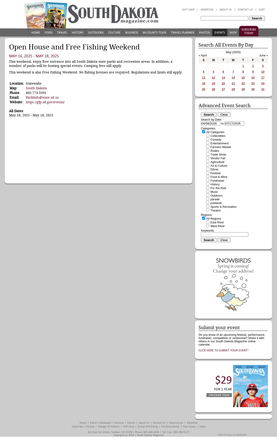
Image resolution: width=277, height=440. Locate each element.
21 (233, 83)
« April (203, 55)
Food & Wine (218, 177)
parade (215, 199)
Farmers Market (220, 147)
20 (223, 83)
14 (233, 77)
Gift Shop (188, 9)
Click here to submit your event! (224, 350)
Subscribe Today (248, 31)
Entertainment (219, 143)
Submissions (176, 422)
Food (48, 32)
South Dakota (36, 88)
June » (263, 55)
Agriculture (217, 162)
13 (223, 77)
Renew (90, 426)
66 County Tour (154, 32)
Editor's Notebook (100, 422)
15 (243, 77)
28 (233, 89)
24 (262, 83)
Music (214, 192)
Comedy (215, 139)
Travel (62, 32)
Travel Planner (182, 32)
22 (243, 83)
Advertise (207, 9)
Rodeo (214, 150)
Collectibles (217, 136)
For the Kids (218, 188)
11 (203, 77)
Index (202, 426)
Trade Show (218, 154)
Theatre (215, 210)
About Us (226, 9)
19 (213, 83)
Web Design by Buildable (232, 434)
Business (131, 32)
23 (253, 83)
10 (262, 71)
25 (203, 89)
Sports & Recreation (223, 206)
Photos (204, 32)
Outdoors (96, 32)
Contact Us (245, 9)
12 (213, 77)
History (78, 32)
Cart (262, 9)
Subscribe (77, 426)
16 (253, 77)
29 (243, 89)
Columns (119, 422)
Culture (114, 32)
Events (220, 32)
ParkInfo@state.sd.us (42, 97)
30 (253, 89)
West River (217, 226)
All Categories (215, 132)
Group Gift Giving (148, 426)
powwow (216, 203)
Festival (215, 173)
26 (213, 89)
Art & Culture (218, 165)
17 (262, 77)
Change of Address (109, 426)
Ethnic (214, 169)
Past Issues (189, 426)
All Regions (213, 218)
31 (262, 89)
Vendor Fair (218, 158)
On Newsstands (170, 426)
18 (203, 83)
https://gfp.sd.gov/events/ (45, 102)
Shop (233, 32)
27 (223, 89)
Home (35, 32)
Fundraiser (217, 180)
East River (217, 222)
